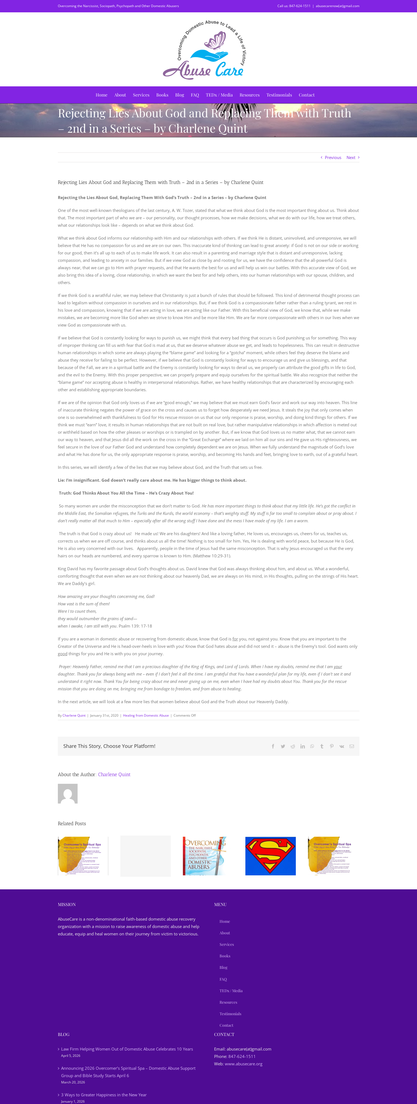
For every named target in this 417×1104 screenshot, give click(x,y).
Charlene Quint (74, 715)
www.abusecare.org (243, 1063)
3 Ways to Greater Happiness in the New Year (104, 1094)
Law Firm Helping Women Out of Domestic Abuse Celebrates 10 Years (127, 1049)
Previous (333, 157)
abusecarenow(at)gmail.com (337, 6)
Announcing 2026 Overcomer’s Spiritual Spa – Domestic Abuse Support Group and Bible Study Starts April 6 (128, 1071)
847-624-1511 (242, 1056)
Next (351, 157)
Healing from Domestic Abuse (146, 715)
